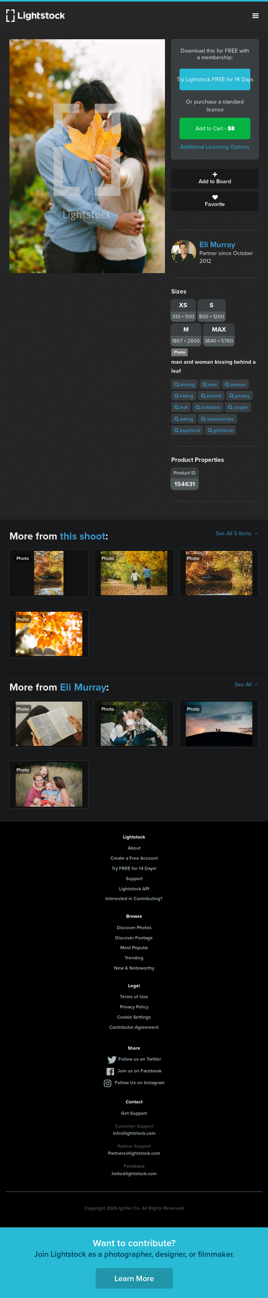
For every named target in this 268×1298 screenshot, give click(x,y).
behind (211, 395)
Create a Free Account (134, 858)
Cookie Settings (134, 1017)
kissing (184, 384)
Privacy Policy (134, 1006)
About (134, 847)
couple (238, 407)
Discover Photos (134, 927)
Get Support (134, 1113)
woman (235, 384)
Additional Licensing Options (215, 147)
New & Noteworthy (134, 967)
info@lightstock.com (134, 1133)
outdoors (208, 407)
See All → (247, 685)
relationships (217, 419)
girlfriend (220, 430)
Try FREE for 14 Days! (134, 868)
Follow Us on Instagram (140, 1082)
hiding (183, 395)
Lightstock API (134, 888)
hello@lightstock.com (134, 1173)
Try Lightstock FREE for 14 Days (214, 79)
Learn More (134, 1278)
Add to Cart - (215, 128)
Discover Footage (134, 937)
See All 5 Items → (237, 534)
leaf (181, 407)
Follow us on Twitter (139, 1059)
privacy (239, 395)
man (210, 384)
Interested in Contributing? (134, 898)
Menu (255, 15)
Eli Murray (217, 244)
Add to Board (215, 178)
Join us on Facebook (139, 1070)
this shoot (82, 536)
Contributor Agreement (134, 1027)
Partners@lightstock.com (134, 1153)
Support (134, 878)
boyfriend (187, 430)
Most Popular (134, 947)
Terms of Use (134, 996)
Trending (134, 957)
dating (183, 419)
